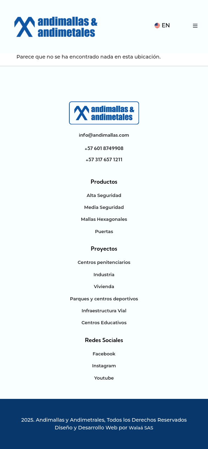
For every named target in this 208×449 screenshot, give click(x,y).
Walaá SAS (141, 427)
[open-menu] (195, 27)
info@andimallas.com (104, 135)
